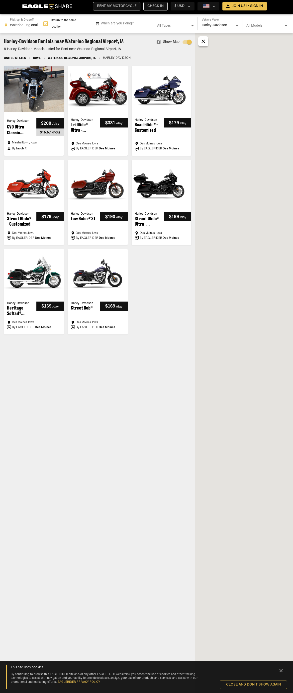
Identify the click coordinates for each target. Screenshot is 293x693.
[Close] (281, 671)
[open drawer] (244, 6)
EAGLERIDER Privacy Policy (79, 682)
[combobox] (23, 23)
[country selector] (183, 6)
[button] (116, 6)
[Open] (192, 25)
